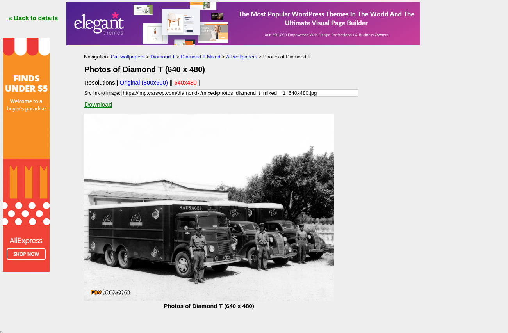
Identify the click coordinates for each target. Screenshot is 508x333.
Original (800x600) (144, 82)
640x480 (185, 82)
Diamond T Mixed (200, 57)
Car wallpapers (128, 57)
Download (98, 104)
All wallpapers (241, 57)
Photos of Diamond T (287, 57)
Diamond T (162, 57)
